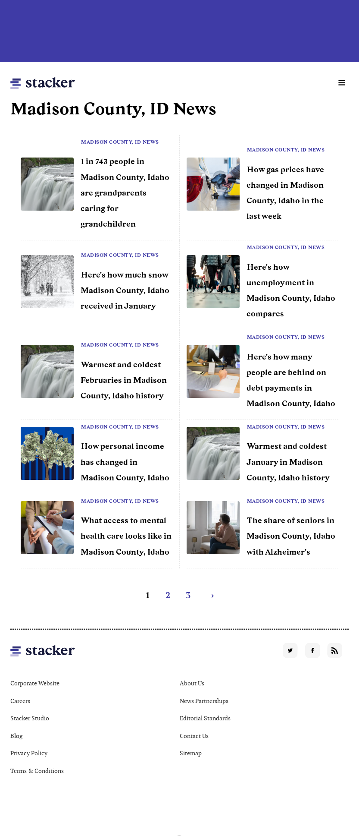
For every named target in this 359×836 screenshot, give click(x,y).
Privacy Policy (28, 753)
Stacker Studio (29, 718)
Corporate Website (34, 683)
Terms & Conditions (37, 771)
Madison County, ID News (120, 142)
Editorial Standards (205, 718)
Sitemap (191, 753)
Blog (16, 736)
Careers (20, 701)
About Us (192, 683)
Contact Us (194, 736)
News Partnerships (204, 701)
